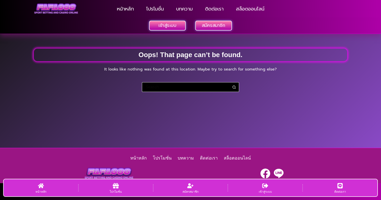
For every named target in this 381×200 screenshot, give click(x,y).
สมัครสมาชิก (213, 25)
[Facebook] (265, 173)
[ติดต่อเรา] (340, 188)
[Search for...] (185, 87)
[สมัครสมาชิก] (190, 188)
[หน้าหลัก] (41, 188)
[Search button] (234, 87)
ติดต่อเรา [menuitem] (214, 8)
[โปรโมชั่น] (115, 188)
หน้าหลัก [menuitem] (125, 8)
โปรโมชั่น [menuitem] (155, 8)
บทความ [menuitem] (184, 8)
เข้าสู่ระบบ (167, 25)
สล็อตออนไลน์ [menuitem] (250, 8)
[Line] (279, 173)
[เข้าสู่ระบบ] (265, 188)
